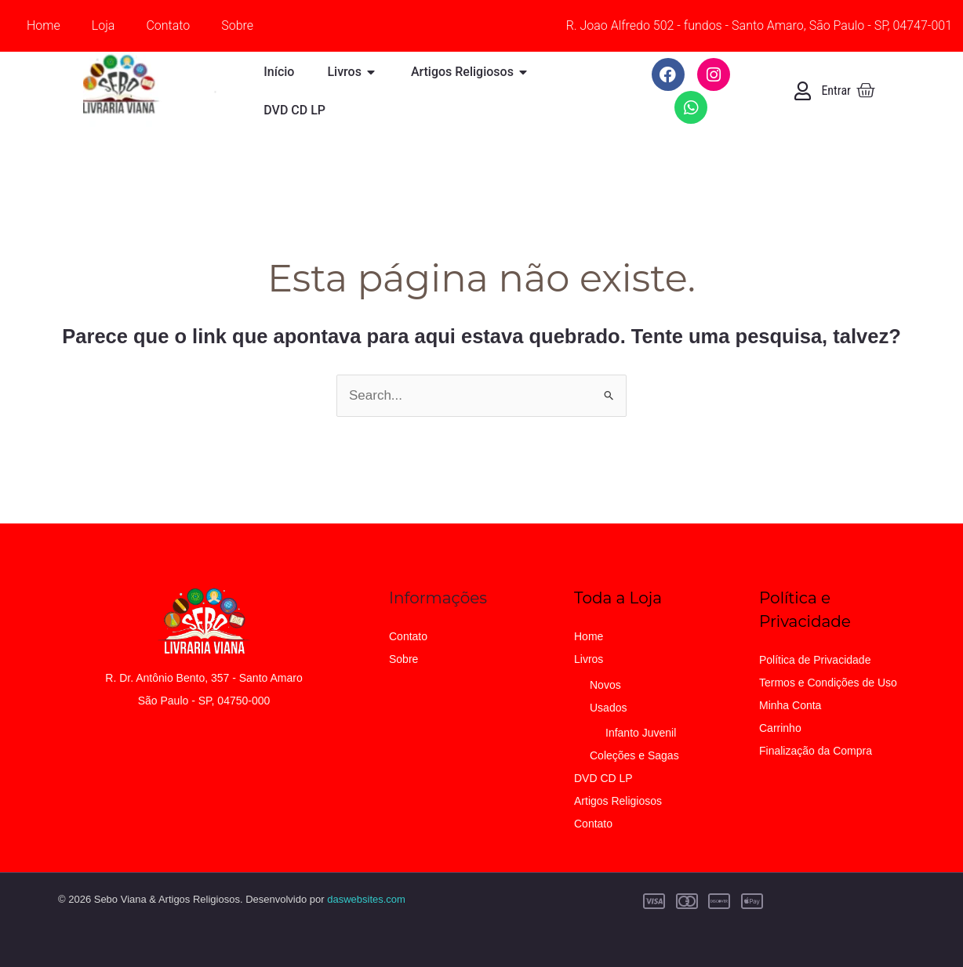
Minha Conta (790, 705)
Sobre (237, 25)
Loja (103, 25)
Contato (168, 25)
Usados (608, 707)
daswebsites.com (366, 899)
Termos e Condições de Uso (828, 682)
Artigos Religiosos (618, 801)
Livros (588, 659)
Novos (605, 685)
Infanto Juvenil (640, 732)
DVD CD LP (603, 778)
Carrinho (780, 728)
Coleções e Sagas (634, 755)
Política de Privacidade (814, 660)
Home (43, 25)
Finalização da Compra (815, 750)
